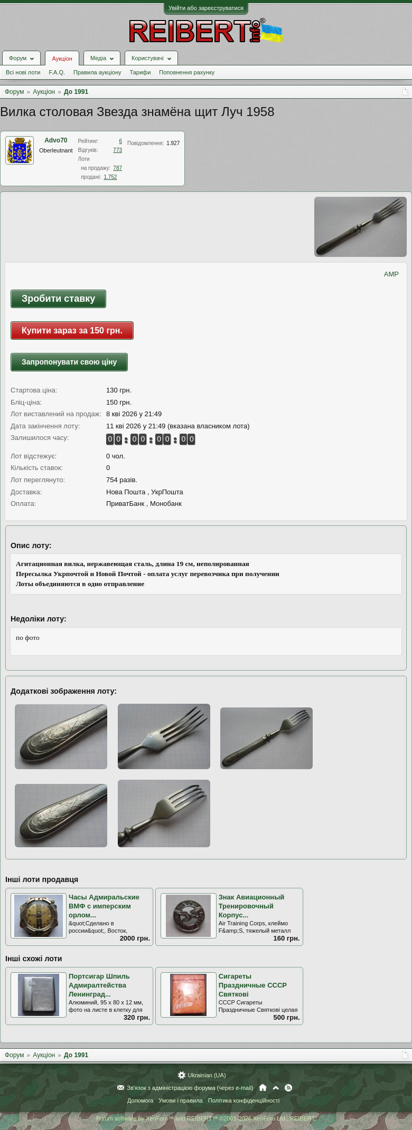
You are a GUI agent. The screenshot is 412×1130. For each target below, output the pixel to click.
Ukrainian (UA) (207, 1075)
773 (117, 150)
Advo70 (55, 140)
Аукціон (62, 58)
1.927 (173, 143)
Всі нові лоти (23, 72)
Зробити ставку (58, 298)
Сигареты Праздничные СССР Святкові (253, 985)
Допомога (140, 1100)
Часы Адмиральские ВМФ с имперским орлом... (104, 905)
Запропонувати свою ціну (69, 362)
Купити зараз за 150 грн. (72, 330)
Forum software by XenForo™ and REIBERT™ (206, 1118)
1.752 (110, 177)
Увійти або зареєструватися (206, 8)
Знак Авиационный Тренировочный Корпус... (252, 905)
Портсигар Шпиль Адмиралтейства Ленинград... (99, 985)
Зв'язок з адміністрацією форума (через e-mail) (190, 1088)
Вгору (275, 1087)
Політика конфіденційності (243, 1100)
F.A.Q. (57, 72)
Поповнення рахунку (186, 72)
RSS (288, 1087)
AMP (391, 274)
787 (117, 168)
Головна (263, 1087)
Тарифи (140, 72)
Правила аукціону (97, 72)
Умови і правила (180, 1100)
